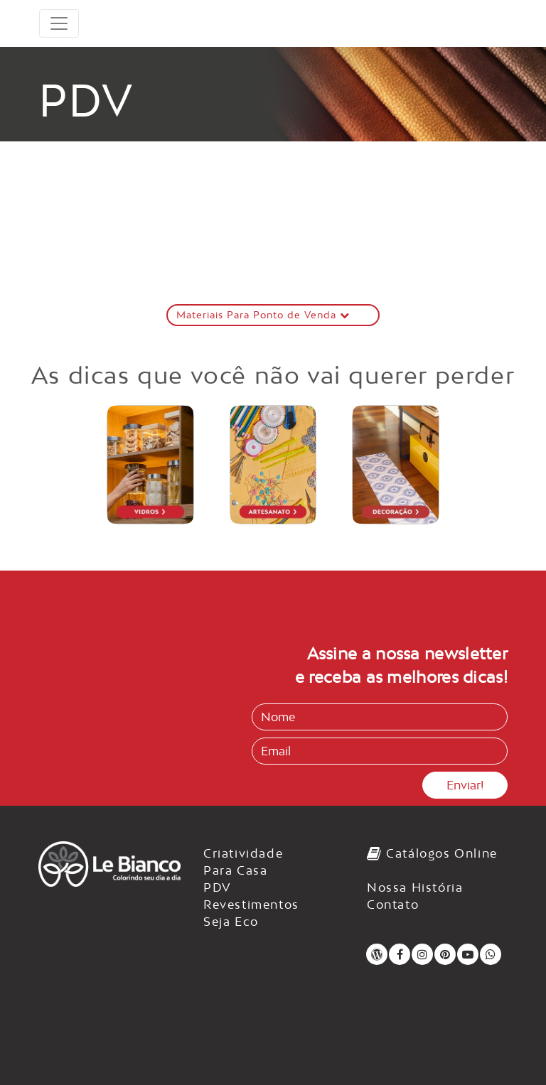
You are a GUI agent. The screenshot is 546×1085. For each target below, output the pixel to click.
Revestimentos (251, 904)
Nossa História (415, 887)
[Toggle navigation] (59, 23)
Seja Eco (231, 921)
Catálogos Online (432, 853)
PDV (217, 887)
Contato (393, 904)
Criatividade (243, 853)
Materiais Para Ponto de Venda (263, 314)
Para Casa (235, 870)
